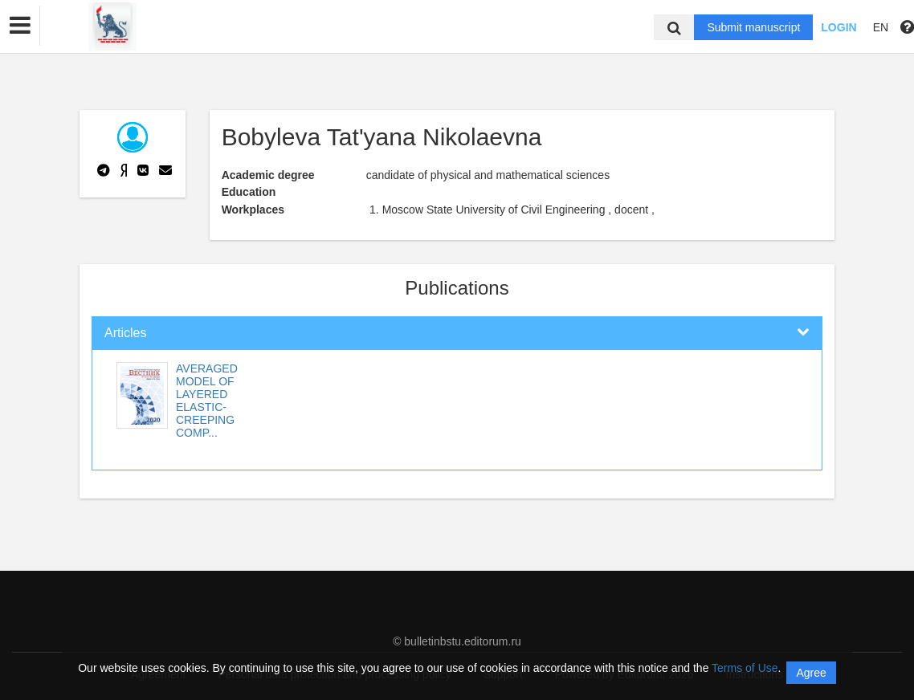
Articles (125, 333)
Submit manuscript (753, 27)
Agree (811, 672)
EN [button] (880, 27)
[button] (20, 26)
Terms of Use (744, 667)
